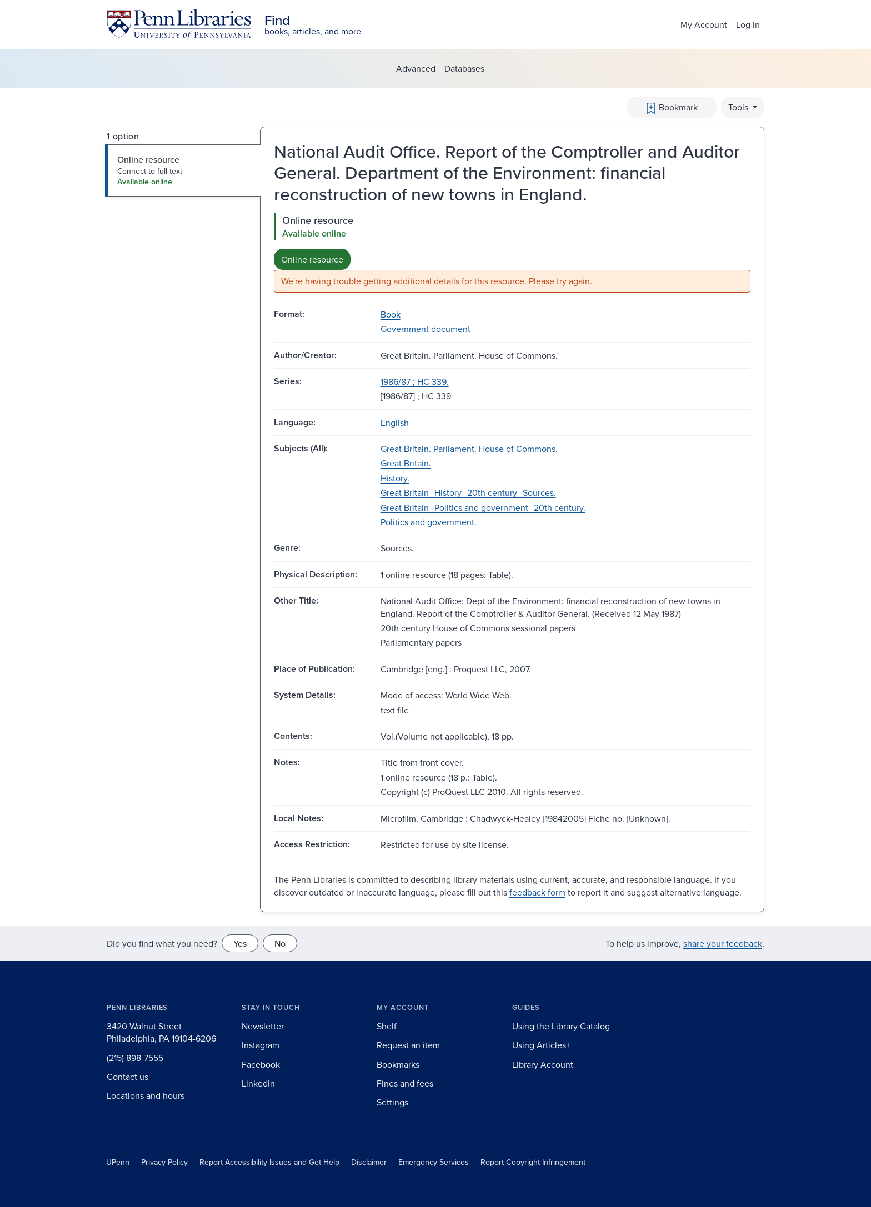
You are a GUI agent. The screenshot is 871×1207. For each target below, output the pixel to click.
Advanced (416, 68)
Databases (464, 68)
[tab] (183, 170)
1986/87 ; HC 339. (415, 381)
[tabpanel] (512, 253)
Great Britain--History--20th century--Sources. (468, 492)
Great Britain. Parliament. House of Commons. (469, 448)
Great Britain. (406, 463)
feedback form (537, 892)
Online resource (312, 259)
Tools (739, 107)
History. (395, 478)
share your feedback (722, 943)
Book (391, 314)
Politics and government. (429, 522)
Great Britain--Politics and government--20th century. (483, 507)
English (395, 422)
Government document (425, 329)
